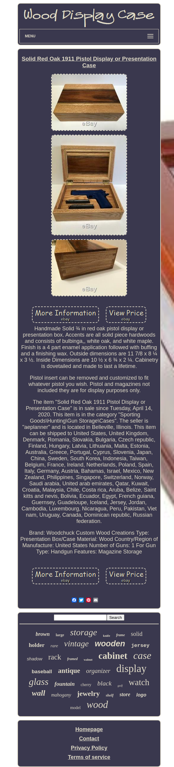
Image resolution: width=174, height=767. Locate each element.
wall (38, 693)
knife (106, 635)
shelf (110, 695)
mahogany (61, 694)
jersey (140, 645)
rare (54, 645)
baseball (42, 671)
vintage (76, 643)
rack (54, 657)
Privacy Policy (89, 748)
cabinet (112, 656)
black (104, 683)
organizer (98, 670)
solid (137, 634)
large (60, 635)
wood (97, 704)
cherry (86, 684)
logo (141, 694)
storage (83, 632)
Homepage (89, 729)
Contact (89, 739)
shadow (34, 658)
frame (120, 635)
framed (72, 659)
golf (120, 685)
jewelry (88, 693)
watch (139, 682)
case (142, 655)
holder (37, 645)
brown (43, 634)
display (131, 668)
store (125, 694)
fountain (64, 684)
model (75, 707)
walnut (88, 659)
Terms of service (89, 757)
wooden (110, 643)
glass (38, 681)
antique (69, 670)
